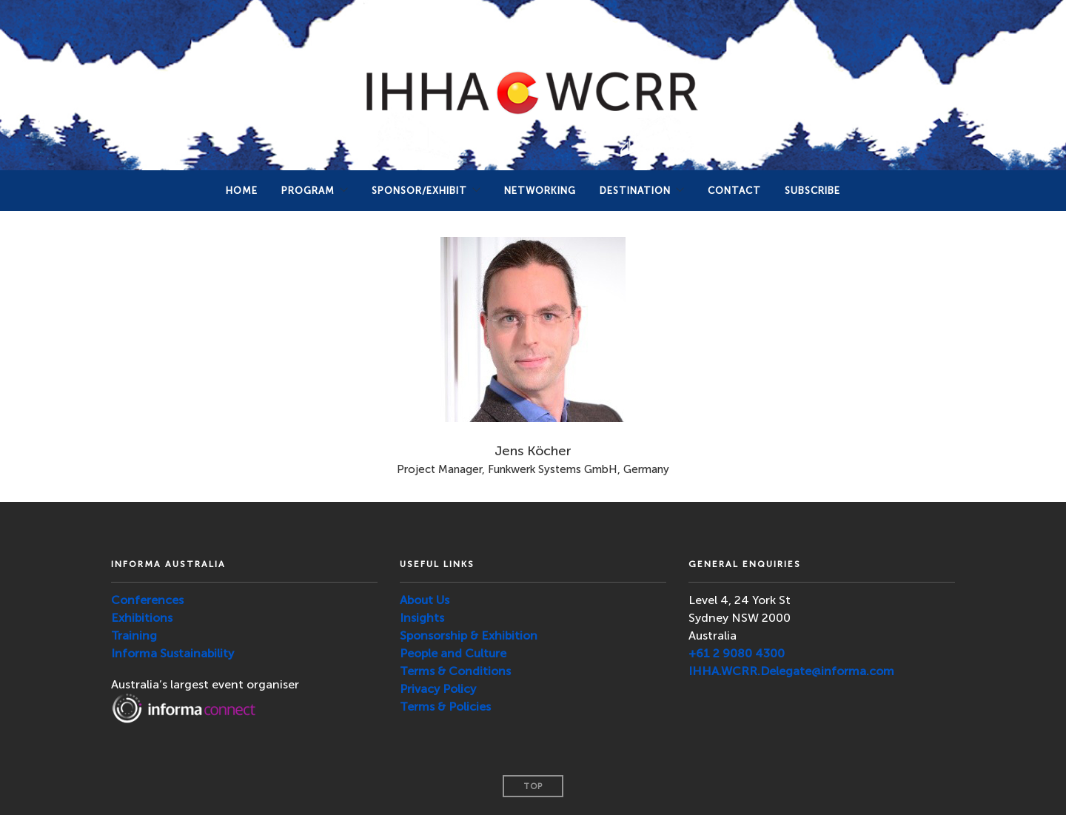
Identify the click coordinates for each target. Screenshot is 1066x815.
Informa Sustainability (172, 653)
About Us (424, 600)
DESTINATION (635, 190)
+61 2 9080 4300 (736, 653)
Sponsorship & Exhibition (468, 635)
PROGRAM (308, 190)
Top (533, 786)
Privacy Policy (438, 689)
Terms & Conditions (455, 671)
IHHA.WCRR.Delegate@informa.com (791, 671)
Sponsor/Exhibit (419, 190)
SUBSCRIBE (812, 190)
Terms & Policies (445, 707)
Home (242, 190)
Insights (422, 618)
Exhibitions (141, 618)
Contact (734, 190)
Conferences (147, 600)
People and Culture (453, 653)
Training (134, 635)
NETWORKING (540, 190)
